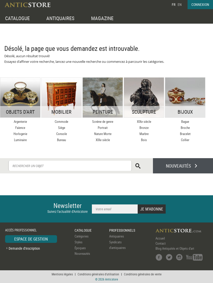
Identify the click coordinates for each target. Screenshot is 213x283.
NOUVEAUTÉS (178, 166)
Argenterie (20, 121)
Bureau (61, 140)
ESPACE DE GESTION (31, 239)
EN (180, 4)
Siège (61, 127)
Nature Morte (102, 133)
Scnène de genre (102, 121)
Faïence (20, 127)
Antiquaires (116, 236)
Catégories (82, 236)
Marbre (144, 133)
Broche (185, 127)
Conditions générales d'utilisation (98, 274)
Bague (185, 121)
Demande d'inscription (24, 248)
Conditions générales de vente (143, 274)
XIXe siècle (103, 140)
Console (61, 133)
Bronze (144, 127)
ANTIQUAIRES (60, 18)
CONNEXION (200, 4)
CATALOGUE (17, 18)
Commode (61, 121)
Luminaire (20, 140)
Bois (144, 140)
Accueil (160, 238)
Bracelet (185, 133)
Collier (185, 140)
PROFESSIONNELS (122, 230)
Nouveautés (82, 253)
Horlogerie (20, 133)
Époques (80, 248)
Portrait (103, 127)
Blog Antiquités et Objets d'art (174, 248)
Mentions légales (62, 274)
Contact (160, 243)
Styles (78, 242)
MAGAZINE (102, 18)
